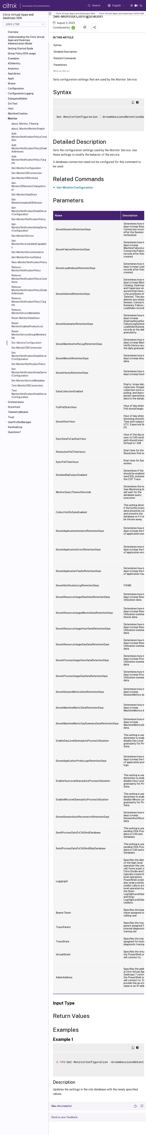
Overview (13, 32)
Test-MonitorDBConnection (27, 385)
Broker (12, 83)
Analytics (13, 68)
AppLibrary (14, 73)
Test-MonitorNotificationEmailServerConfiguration (29, 393)
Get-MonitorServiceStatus (26, 257)
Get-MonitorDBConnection (26, 173)
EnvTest (12, 103)
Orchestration (16, 402)
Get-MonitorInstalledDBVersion (26, 201)
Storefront (14, 407)
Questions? (14, 432)
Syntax (59, 45)
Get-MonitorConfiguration (26, 168)
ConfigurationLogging (21, 93)
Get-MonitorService (22, 235)
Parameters (62, 64)
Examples (13, 58)
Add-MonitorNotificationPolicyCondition (29, 136)
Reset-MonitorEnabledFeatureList (27, 325)
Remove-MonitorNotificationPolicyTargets (28, 301)
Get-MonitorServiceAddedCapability (28, 244)
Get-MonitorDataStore (24, 194)
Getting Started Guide (20, 48)
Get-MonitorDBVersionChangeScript (28, 186)
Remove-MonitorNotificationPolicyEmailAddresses (29, 290)
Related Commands (66, 58)
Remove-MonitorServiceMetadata (25, 311)
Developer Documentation (30, 6)
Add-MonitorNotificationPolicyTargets (28, 159)
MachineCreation (18, 113)
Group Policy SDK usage (22, 53)
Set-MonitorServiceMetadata (28, 380)
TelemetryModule (18, 412)
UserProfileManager (19, 422)
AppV (11, 78)
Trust (11, 417)
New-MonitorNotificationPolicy (29, 262)
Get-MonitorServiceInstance (27, 252)
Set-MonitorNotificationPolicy (28, 364)
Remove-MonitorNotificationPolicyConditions (29, 278)
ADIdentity (14, 63)
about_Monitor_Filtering (25, 123)
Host (11, 108)
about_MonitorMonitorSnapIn (28, 128)
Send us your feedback (64, 1117)
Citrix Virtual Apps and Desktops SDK (75, 13)
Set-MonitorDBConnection (26, 347)
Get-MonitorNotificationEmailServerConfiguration (29, 211)
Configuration (16, 88)
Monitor (12, 118)
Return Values (63, 71)
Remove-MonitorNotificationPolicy (26, 269)
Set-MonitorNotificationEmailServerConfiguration (29, 356)
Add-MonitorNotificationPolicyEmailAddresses (29, 148)
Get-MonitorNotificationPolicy (28, 219)
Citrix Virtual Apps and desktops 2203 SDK (121, 13)
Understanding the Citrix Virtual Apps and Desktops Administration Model (26, 40)
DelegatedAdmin (17, 98)
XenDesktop (15, 427)
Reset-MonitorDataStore (25, 318)
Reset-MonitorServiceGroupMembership (28, 334)
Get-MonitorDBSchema (24, 178)
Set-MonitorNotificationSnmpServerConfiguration (29, 372)
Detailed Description (67, 51)
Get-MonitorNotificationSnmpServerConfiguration (29, 227)
